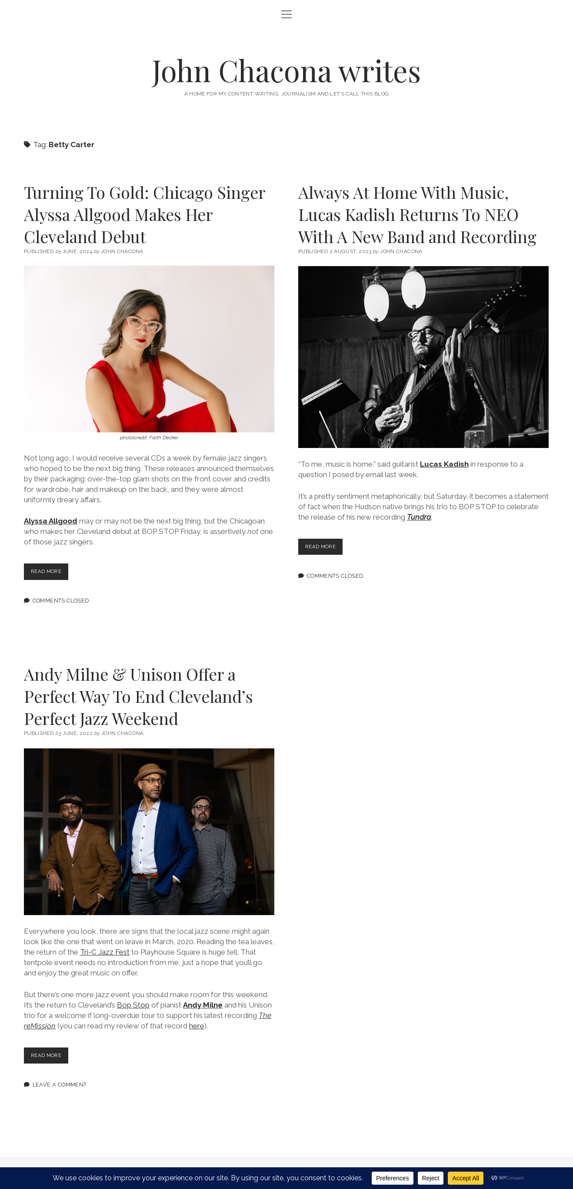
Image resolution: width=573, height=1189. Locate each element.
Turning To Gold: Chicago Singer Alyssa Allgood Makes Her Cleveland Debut (144, 214)
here (196, 1025)
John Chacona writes (286, 70)
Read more (51, 573)
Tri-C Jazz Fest (105, 952)
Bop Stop (133, 1005)
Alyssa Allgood (50, 521)
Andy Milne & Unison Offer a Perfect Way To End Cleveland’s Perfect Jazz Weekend (138, 696)
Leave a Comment (60, 1084)
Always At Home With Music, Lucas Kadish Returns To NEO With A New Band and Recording (417, 214)
